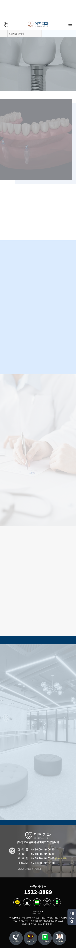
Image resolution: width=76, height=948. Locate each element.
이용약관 (41, 911)
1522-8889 (38, 892)
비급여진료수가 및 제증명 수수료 (38, 913)
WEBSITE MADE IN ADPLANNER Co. (38, 923)
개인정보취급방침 (36, 911)
